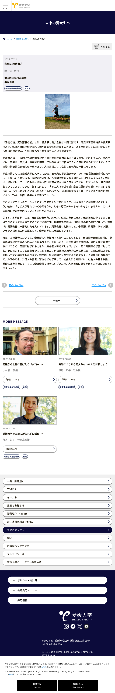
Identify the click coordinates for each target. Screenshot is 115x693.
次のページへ (99, 285)
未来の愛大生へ (22, 39)
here (11, 674)
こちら (44, 666)
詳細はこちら (13, 379)
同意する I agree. (37, 685)
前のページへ (16, 285)
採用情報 (22, 600)
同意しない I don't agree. (78, 685)
